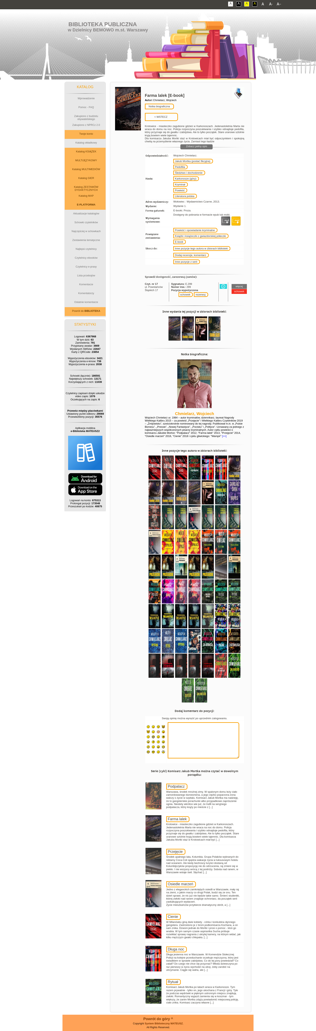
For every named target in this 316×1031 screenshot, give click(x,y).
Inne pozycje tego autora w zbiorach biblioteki (201, 248)
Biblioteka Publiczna (103, 24)
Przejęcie (175, 852)
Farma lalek (177, 819)
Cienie (173, 917)
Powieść (180, 190)
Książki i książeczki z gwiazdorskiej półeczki (200, 236)
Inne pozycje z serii (186, 261)
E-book (179, 241)
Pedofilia (180, 166)
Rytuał (173, 982)
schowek (185, 294)
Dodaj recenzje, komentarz (190, 255)
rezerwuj (200, 294)
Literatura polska (184, 196)
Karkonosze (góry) (185, 178)
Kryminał (180, 184)
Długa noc (176, 949)
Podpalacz (176, 786)
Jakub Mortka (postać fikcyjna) (192, 161)
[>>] (224, 436)
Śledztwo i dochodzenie (189, 172)
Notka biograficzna (159, 106)
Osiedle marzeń (180, 884)
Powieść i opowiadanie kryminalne (195, 230)
